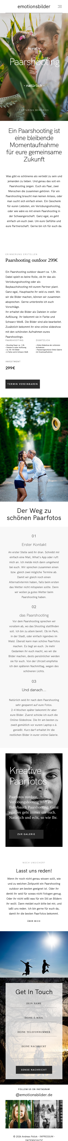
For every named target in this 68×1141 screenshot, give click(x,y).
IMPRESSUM (46, 1136)
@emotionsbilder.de (34, 1094)
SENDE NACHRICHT (34, 1069)
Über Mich (33, 921)
